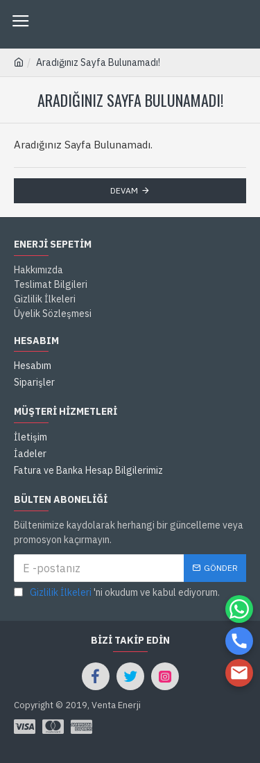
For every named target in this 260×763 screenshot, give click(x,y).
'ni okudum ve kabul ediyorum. (117, 592)
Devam (124, 190)
